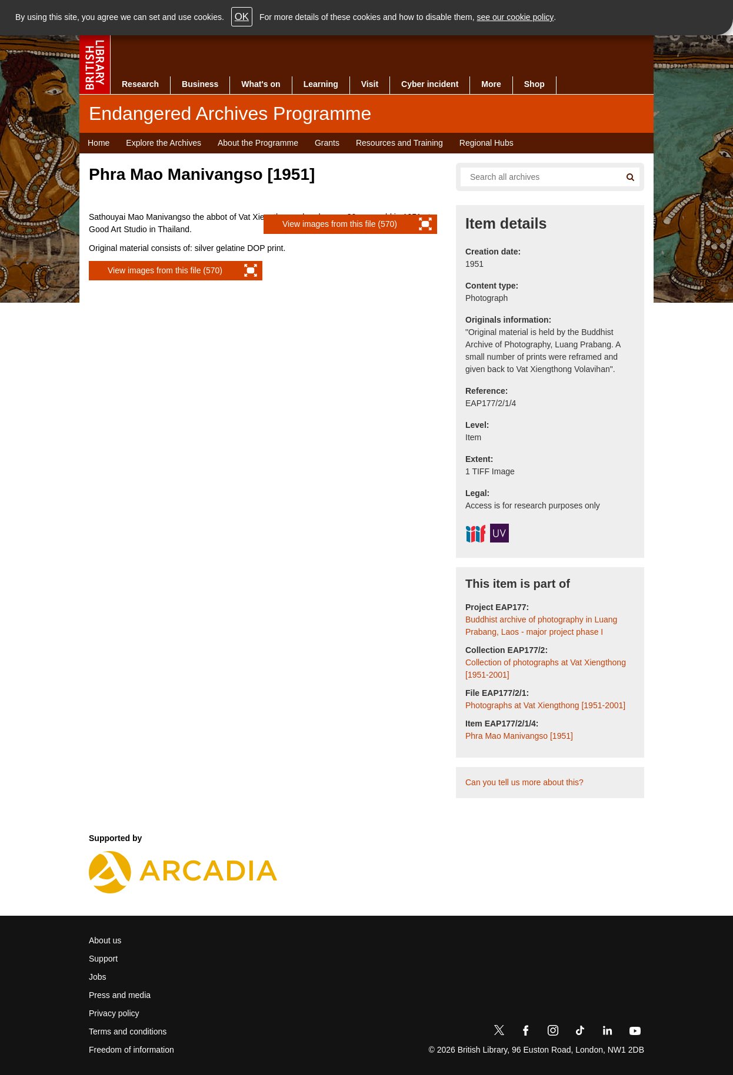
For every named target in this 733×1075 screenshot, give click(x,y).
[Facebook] (526, 1033)
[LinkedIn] (607, 1033)
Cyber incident (429, 84)
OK (242, 16)
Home (98, 143)
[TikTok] (580, 1033)
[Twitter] (499, 1033)
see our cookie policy (515, 17)
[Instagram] (553, 1033)
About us (105, 940)
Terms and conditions (127, 1031)
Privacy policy (114, 1013)
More (491, 84)
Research (140, 84)
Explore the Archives (163, 143)
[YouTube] (634, 1033)
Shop (534, 84)
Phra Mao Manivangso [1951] (519, 736)
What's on (260, 84)
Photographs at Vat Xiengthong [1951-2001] (545, 705)
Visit (369, 84)
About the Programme (258, 143)
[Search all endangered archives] (536, 177)
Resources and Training (399, 143)
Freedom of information (131, 1049)
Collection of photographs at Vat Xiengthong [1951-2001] (545, 668)
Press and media (120, 995)
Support (103, 958)
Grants (327, 143)
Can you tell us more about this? (524, 782)
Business (200, 84)
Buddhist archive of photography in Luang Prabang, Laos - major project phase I (541, 626)
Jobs (97, 977)
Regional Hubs (486, 143)
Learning (321, 84)
